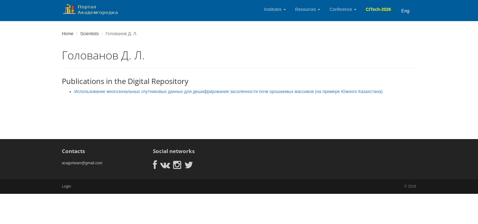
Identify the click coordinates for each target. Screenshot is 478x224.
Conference (342, 9)
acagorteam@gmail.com (82, 163)
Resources (307, 9)
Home (67, 33)
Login (66, 186)
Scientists (89, 33)
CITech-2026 (378, 9)
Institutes (275, 9)
